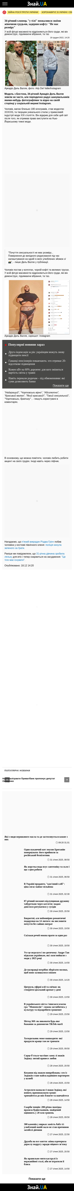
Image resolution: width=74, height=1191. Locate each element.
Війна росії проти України (23, 12)
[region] (37, 149)
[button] (7, 779)
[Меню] (4, 3)
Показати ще (61, 385)
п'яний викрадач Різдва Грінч (38, 541)
